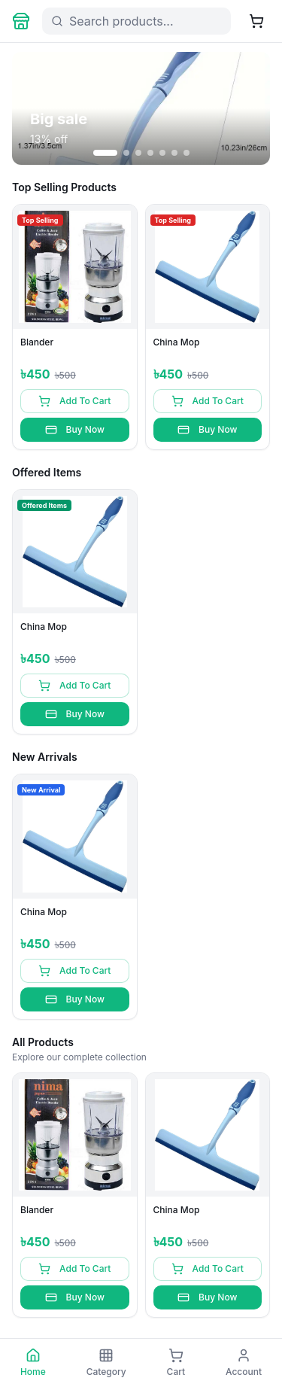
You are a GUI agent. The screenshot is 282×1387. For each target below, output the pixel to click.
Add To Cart (74, 401)
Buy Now (75, 430)
